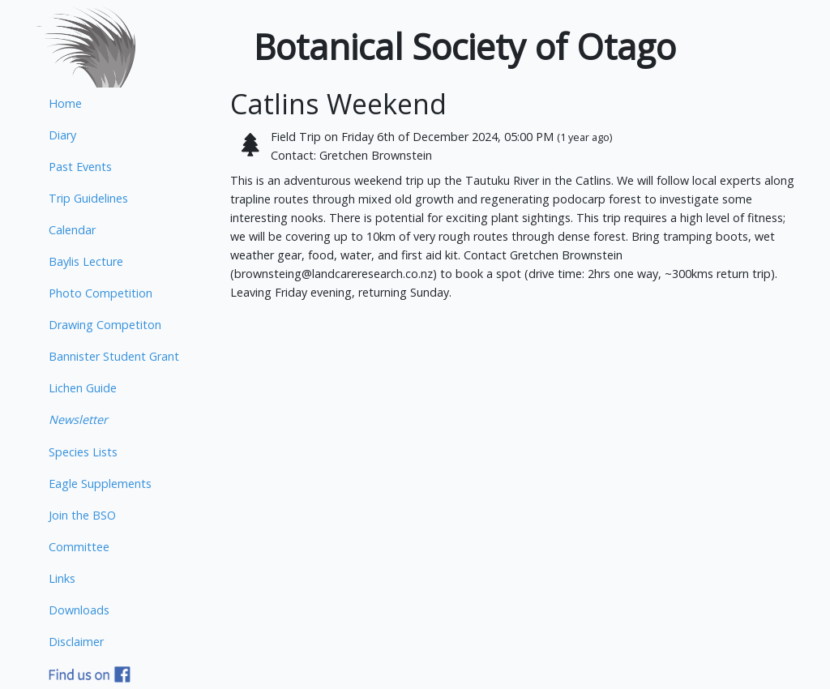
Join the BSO (82, 515)
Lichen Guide (83, 388)
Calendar (72, 230)
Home (65, 103)
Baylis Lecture (86, 261)
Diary (62, 135)
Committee (79, 546)
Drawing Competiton (105, 324)
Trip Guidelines (88, 198)
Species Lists (83, 452)
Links (62, 578)
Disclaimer (76, 641)
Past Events (80, 166)
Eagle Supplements (100, 483)
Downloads (79, 610)
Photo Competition (100, 293)
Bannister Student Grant (114, 356)
